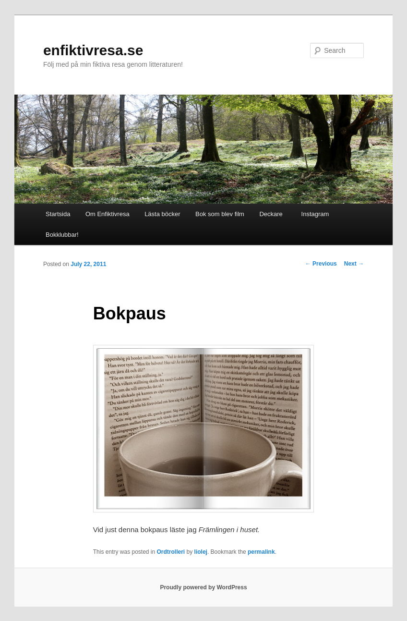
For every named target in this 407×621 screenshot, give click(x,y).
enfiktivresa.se (93, 50)
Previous (321, 263)
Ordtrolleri (171, 551)
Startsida (58, 214)
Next (354, 263)
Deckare (270, 214)
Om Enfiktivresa (107, 214)
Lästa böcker (162, 214)
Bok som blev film (219, 214)
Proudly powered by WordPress (203, 587)
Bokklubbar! (62, 234)
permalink (261, 551)
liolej (200, 551)
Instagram (313, 214)
